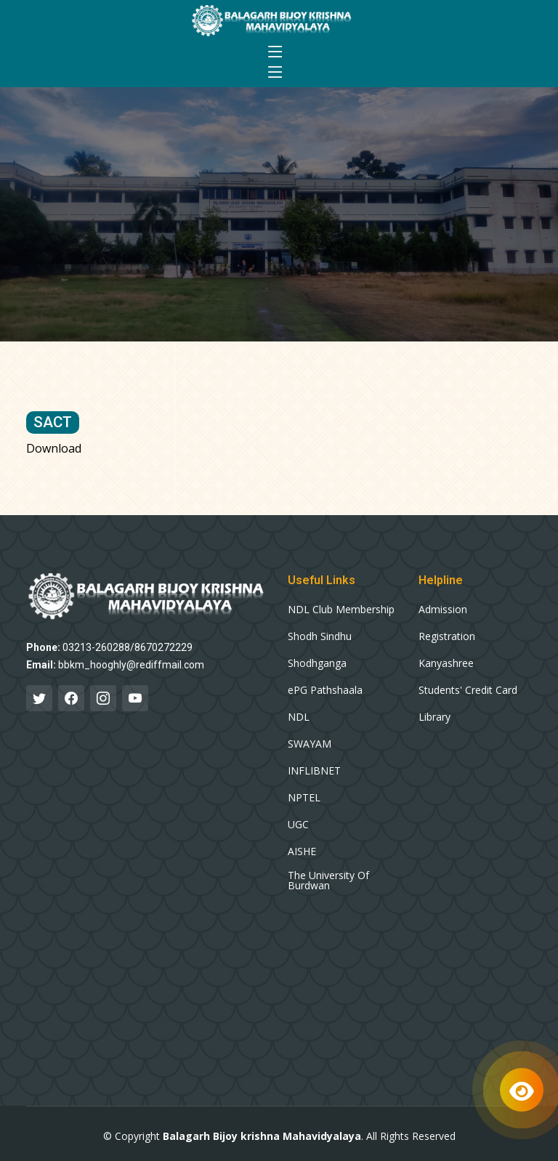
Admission (442, 609)
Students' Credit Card (467, 690)
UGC (298, 825)
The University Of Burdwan (328, 880)
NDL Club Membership (341, 609)
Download (53, 448)
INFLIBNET (314, 771)
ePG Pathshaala (325, 690)
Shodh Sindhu (320, 636)
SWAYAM (309, 744)
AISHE (302, 851)
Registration (446, 636)
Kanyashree (446, 663)
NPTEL (304, 798)
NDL (299, 717)
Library (434, 717)
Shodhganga (317, 663)
